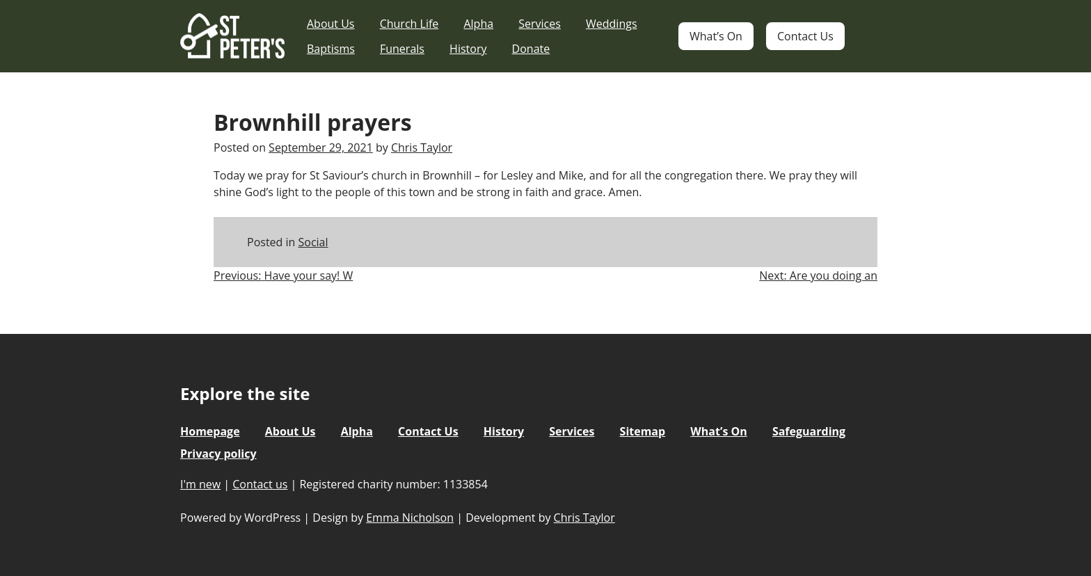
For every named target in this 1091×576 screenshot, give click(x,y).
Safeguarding (808, 431)
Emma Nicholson (410, 517)
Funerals (402, 48)
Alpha (478, 23)
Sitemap (643, 431)
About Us (331, 23)
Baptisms (331, 48)
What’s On (716, 36)
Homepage (210, 431)
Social (313, 242)
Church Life (409, 23)
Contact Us (805, 36)
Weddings (611, 23)
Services (539, 23)
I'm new (200, 484)
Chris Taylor (421, 147)
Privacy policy (218, 453)
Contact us (259, 484)
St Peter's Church (232, 36)
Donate (531, 48)
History (467, 48)
